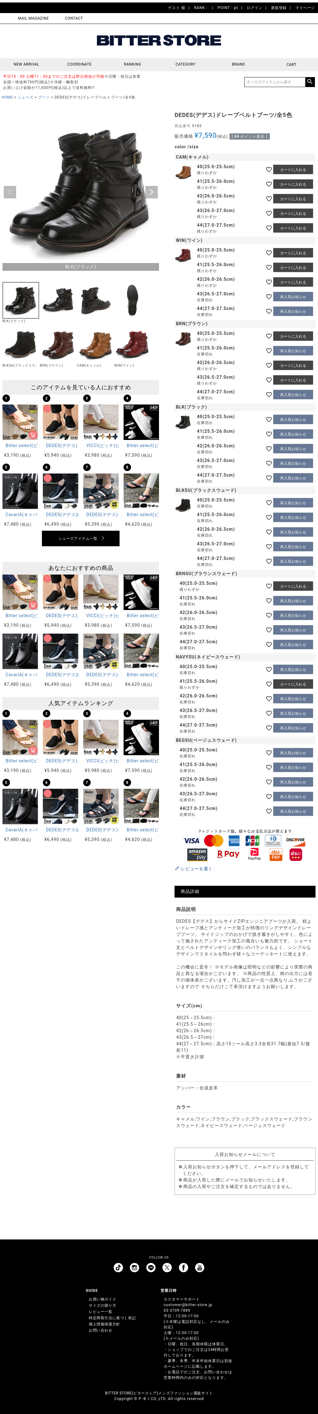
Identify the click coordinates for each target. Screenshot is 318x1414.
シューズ (25, 97)
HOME (7, 97)
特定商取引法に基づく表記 (112, 1318)
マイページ (305, 8)
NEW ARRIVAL (26, 64)
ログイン (254, 8)
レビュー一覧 (100, 1312)
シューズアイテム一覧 (78, 538)
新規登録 (279, 8)
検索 (310, 82)
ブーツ (44, 97)
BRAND (238, 64)
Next (151, 192)
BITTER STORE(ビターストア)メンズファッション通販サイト (159, 1393)
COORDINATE (79, 64)
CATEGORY (185, 64)
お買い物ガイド (102, 1299)
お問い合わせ (100, 1330)
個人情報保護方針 (104, 1324)
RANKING (132, 64)
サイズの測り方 (102, 1305)
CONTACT (74, 18)
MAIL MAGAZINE (33, 18)
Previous (10, 192)
